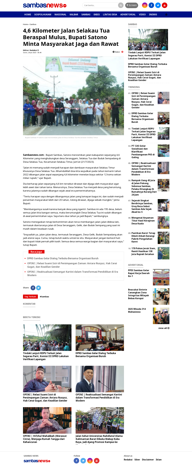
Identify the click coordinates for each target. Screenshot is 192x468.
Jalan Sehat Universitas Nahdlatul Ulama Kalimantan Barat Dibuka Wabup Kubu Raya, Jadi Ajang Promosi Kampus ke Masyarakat (99, 440)
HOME (27, 14)
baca (116, 52)
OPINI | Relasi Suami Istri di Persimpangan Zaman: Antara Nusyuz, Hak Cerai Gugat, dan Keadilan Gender (45, 397)
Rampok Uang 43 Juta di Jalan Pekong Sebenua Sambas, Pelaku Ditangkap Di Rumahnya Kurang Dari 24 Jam (144, 187)
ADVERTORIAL (128, 14)
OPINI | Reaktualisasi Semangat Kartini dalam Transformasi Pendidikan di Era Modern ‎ (99, 397)
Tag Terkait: (30, 296)
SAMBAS (85, 14)
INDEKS (153, 14)
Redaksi (128, 459)
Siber (137, 459)
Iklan (159, 459)
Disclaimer (148, 459)
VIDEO (142, 14)
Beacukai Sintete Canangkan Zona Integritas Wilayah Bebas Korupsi (138, 294)
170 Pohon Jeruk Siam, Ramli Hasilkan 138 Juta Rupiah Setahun (144, 251)
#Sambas (44, 296)
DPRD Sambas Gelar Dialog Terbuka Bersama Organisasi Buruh (62, 258)
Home (25, 24)
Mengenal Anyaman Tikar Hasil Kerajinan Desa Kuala (143, 220)
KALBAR (74, 14)
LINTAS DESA (110, 14)
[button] (166, 13)
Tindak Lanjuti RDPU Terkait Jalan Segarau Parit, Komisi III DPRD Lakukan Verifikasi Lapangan (46, 356)
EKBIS (97, 14)
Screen (132, 5)
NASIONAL (60, 14)
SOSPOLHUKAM (42, 14)
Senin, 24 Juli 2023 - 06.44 (32, 52)
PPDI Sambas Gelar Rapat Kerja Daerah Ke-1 (139, 273)
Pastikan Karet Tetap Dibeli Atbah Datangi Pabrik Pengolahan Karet (143, 237)
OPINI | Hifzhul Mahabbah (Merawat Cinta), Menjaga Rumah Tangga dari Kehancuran (45, 439)
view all (163, 328)
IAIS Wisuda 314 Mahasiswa (137, 310)
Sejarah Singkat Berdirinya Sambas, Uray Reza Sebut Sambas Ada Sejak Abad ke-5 (142, 206)
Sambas (33, 24)
